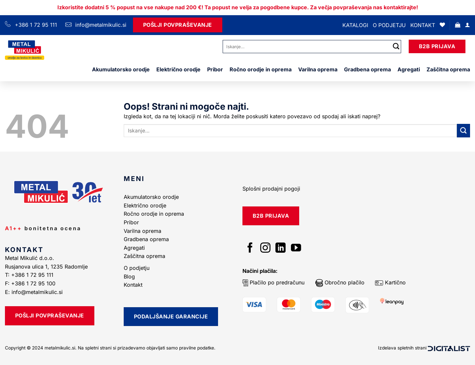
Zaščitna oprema (448, 69)
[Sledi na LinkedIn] (280, 248)
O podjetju (389, 25)
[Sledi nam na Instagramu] (265, 248)
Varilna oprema (317, 69)
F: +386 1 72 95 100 (31, 283)
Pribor (215, 69)
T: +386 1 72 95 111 (30, 275)
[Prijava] (467, 25)
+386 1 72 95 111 (36, 24)
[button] (457, 25)
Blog (129, 276)
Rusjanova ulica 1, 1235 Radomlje (47, 266)
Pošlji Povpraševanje (177, 24)
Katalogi (355, 25)
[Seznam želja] (442, 25)
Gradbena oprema (367, 69)
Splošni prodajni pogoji (271, 188)
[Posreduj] (396, 46)
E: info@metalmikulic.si (34, 292)
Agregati (408, 69)
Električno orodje (178, 69)
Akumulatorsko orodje (121, 69)
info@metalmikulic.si (100, 24)
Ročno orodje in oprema (261, 69)
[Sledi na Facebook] (250, 248)
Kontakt (422, 25)
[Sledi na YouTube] (296, 248)
